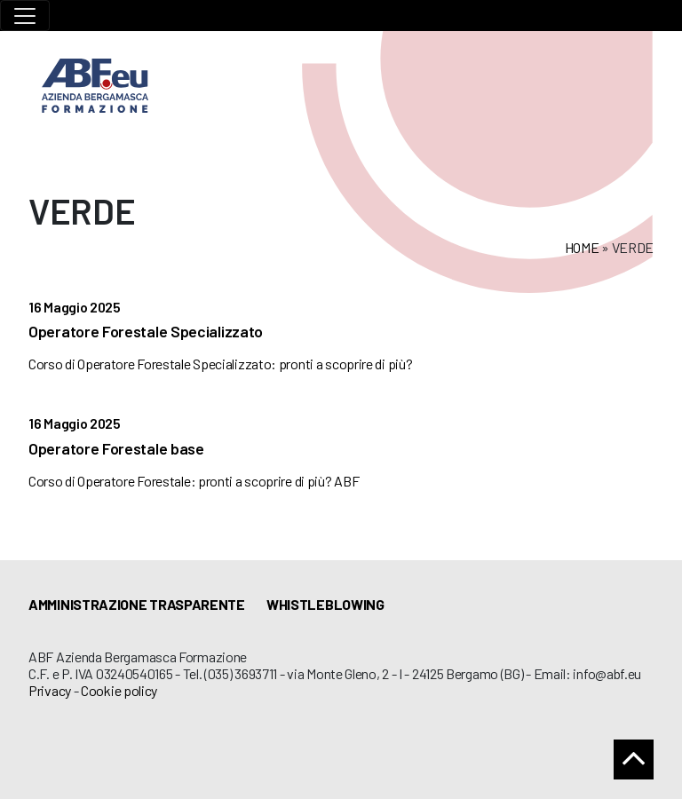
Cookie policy (119, 690)
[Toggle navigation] (25, 15)
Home (582, 247)
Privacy (49, 690)
